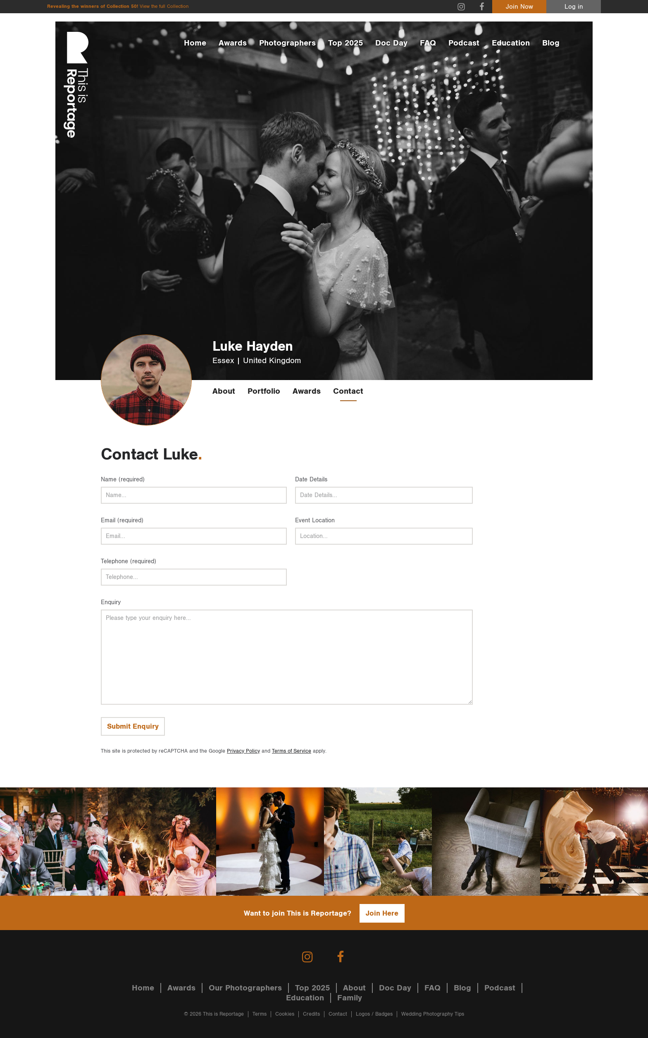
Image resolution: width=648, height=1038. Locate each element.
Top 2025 (345, 43)
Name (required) (123, 479)
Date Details (311, 479)
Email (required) (122, 520)
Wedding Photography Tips (432, 1014)
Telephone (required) (128, 561)
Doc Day (391, 43)
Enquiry (111, 602)
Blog (551, 43)
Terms (260, 1014)
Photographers (287, 43)
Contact (348, 391)
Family (349, 998)
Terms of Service (291, 751)
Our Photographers (245, 988)
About (223, 391)
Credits (311, 1014)
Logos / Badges (374, 1014)
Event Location (315, 520)
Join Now (519, 7)
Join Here (382, 913)
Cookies (284, 1014)
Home (195, 43)
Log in (574, 7)
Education (511, 43)
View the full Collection (164, 6)
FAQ (428, 43)
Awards (233, 43)
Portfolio (264, 391)
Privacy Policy (243, 751)
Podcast (463, 43)
